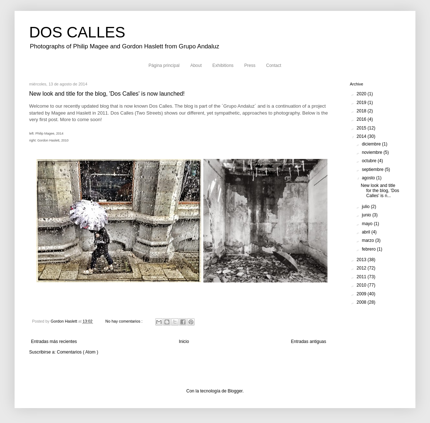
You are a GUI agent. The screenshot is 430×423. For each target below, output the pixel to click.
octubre (370, 160)
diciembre (372, 144)
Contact (273, 65)
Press (249, 65)
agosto (369, 177)
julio (366, 206)
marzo (368, 240)
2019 (362, 102)
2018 (362, 110)
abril (366, 232)
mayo (368, 223)
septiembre (373, 169)
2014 (362, 136)
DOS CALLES (77, 32)
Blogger (235, 391)
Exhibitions (223, 65)
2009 (362, 293)
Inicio (184, 341)
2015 (362, 128)
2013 (362, 259)
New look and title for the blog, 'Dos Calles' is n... (380, 191)
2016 (362, 119)
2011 (362, 276)
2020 (362, 93)
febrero (369, 249)
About (196, 65)
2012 (362, 268)
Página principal (163, 65)
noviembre (372, 152)
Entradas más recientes (54, 341)
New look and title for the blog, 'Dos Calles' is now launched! (107, 94)
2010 (362, 285)
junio (367, 215)
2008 (362, 302)
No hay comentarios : (124, 321)
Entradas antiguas (308, 341)
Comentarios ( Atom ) (77, 352)
